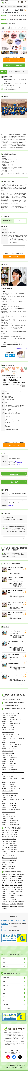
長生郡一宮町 (14, 902)
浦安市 (3, 889)
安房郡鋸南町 (5, 908)
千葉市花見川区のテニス (8, 721)
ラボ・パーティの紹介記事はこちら (14, 473)
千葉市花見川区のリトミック (9, 749)
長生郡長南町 (5, 906)
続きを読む (23, 533)
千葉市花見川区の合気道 (8, 784)
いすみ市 (8, 893)
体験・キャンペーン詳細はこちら (14, 65)
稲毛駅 (16, 461)
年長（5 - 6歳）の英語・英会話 (9, 837)
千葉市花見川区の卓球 (7, 725)
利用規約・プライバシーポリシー (11, 1067)
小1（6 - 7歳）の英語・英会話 (9, 839)
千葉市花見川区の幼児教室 (8, 759)
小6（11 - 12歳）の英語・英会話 (9, 849)
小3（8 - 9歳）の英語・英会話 (9, 843)
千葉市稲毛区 (5, 876)
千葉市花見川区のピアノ (8, 732)
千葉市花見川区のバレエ (8, 761)
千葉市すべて (5, 874)
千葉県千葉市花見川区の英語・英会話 (11, 699)
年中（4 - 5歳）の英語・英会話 (9, 835)
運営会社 (22, 1067)
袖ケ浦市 (14, 889)
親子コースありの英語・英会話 (9, 858)
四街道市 (8, 889)
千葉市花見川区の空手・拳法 (9, 763)
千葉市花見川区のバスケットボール (10, 734)
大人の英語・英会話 (7, 853)
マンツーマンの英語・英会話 (9, 860)
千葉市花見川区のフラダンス (9, 782)
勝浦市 (7, 885)
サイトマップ (21, 1065)
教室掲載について (14, 1065)
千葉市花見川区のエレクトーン (9, 736)
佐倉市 (8, 883)
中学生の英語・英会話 (7, 851)
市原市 (11, 885)
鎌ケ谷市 (14, 887)
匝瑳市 (17, 891)
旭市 (16, 883)
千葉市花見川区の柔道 (7, 767)
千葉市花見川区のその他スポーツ (10, 820)
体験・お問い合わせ (14, 60)
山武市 (3, 893)
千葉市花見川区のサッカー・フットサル (11, 719)
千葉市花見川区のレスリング (9, 807)
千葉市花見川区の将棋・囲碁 (9, 803)
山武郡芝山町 (15, 899)
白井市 (3, 891)
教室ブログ (17, 71)
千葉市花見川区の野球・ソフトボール (11, 723)
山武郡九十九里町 (6, 899)
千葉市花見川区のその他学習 (9, 822)
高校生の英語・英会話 (19, 851)
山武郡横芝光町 (6, 902)
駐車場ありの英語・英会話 (8, 866)
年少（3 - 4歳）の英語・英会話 (9, 832)
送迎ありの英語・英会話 (8, 868)
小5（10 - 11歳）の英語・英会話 (9, 847)
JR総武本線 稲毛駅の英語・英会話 (10, 705)
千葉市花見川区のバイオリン (9, 755)
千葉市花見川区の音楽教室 (8, 742)
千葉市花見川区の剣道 (7, 776)
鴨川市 (9, 887)
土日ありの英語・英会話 (8, 856)
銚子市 (11, 878)
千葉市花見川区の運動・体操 (9, 715)
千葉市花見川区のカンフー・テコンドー (11, 814)
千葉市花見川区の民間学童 (8, 816)
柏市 (3, 885)
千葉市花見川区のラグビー (8, 730)
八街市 (18, 889)
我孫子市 (4, 887)
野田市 (17, 880)
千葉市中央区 (12, 874)
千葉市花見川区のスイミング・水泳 (10, 713)
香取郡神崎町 (20, 895)
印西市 (22, 889)
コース (10, 71)
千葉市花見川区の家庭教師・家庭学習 (11, 810)
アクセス (24, 71)
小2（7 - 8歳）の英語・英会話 (9, 841)
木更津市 (8, 880)
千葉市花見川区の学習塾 (8, 753)
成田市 (3, 883)
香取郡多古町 (5, 897)
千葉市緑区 (19, 876)
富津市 (22, 887)
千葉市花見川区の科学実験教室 (9, 770)
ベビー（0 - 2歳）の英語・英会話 (10, 830)
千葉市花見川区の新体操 (8, 717)
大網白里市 (14, 893)
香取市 (21, 891)
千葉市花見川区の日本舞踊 (8, 812)
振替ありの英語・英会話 (8, 862)
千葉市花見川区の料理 (7, 818)
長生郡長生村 (5, 904)
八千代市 (20, 885)
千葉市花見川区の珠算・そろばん (10, 793)
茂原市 (21, 880)
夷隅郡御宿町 (21, 906)
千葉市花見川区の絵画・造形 (9, 795)
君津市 (18, 887)
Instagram (10, 505)
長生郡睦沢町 (21, 902)
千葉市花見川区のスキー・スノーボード (11, 744)
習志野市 (20, 883)
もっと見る (14, 247)
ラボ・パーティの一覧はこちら (14, 482)
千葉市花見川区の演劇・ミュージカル (11, 789)
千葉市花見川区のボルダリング (9, 757)
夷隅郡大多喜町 (13, 906)
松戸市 (13, 880)
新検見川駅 (19, 462)
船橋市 (19, 878)
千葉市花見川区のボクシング (9, 797)
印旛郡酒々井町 (6, 895)
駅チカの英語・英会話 (7, 864)
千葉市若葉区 (13, 876)
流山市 (15, 885)
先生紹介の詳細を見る (20, 348)
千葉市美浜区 (5, 878)
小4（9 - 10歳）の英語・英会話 (9, 845)
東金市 (12, 883)
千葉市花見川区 (20, 874)
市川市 (15, 878)
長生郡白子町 (13, 904)
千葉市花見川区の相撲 (7, 791)
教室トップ (3, 71)
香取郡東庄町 (13, 897)
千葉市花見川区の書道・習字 (9, 786)
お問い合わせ (6, 1065)
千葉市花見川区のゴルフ (8, 728)
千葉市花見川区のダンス (8, 765)
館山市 (3, 880)
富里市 (8, 891)
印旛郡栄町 (13, 895)
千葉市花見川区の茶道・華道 (9, 805)
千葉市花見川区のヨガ (7, 751)
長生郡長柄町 (20, 904)
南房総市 (13, 891)
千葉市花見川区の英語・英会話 (9, 746)
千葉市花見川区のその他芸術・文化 (10, 824)
